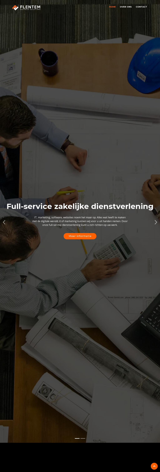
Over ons (126, 6)
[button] (4, 222)
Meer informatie (80, 237)
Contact (141, 6)
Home (112, 6)
